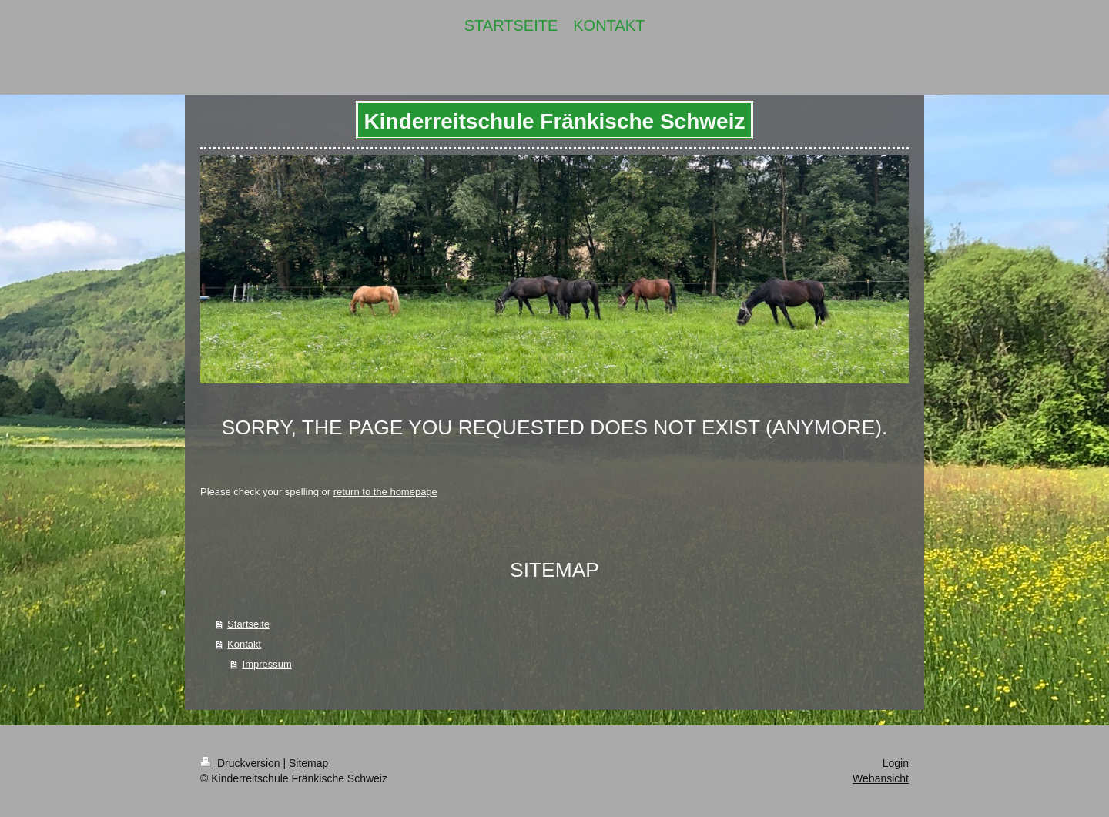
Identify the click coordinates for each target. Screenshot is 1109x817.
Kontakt (244, 644)
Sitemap (308, 763)
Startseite (248, 624)
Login (896, 763)
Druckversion (241, 763)
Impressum (267, 664)
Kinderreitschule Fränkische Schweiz (554, 121)
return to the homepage (385, 491)
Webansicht (881, 778)
